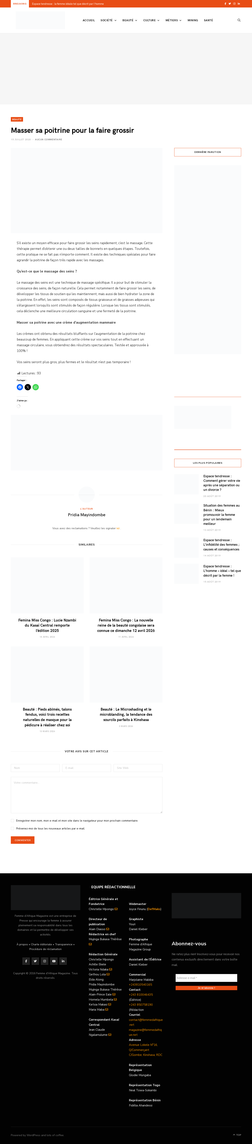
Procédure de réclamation (45, 949)
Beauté (127, 20)
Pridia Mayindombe (87, 514)
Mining (193, 20)
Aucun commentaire (48, 139)
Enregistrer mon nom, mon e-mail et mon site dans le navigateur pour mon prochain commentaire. (77, 821)
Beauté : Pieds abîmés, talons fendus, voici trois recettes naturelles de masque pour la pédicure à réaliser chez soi (47, 716)
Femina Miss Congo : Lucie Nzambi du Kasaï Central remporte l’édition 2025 (47, 625)
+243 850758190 (141, 1005)
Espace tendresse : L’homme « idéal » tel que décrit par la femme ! (222, 570)
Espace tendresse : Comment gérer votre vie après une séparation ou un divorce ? (221, 483)
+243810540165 (140, 985)
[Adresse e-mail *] (206, 978)
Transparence (63, 944)
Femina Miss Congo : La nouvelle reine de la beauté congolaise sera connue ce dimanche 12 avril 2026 (126, 625)
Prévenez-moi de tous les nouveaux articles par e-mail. (50, 828)
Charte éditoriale (41, 944)
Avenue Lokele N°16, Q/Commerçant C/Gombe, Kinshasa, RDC (145, 1050)
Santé (208, 20)
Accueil (89, 20)
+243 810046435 (141, 995)
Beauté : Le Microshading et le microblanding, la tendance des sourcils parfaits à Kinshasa (126, 714)
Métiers (172, 20)
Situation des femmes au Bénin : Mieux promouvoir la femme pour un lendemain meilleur (221, 514)
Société (107, 20)
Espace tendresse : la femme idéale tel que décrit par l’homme (68, 4)
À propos (22, 944)
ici (118, 528)
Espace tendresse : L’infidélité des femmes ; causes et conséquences (221, 544)
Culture (149, 20)
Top (237, 1135)
